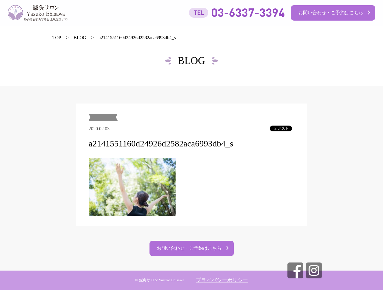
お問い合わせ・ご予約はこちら (330, 12)
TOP (56, 37)
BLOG (80, 37)
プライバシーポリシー (222, 280)
